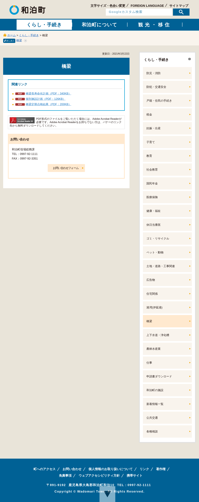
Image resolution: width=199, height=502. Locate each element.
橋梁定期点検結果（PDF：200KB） (48, 104)
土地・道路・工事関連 (160, 266)
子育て (150, 142)
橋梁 (19, 40)
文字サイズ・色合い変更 (107, 5)
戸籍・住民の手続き (159, 100)
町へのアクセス (44, 469)
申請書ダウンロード (159, 376)
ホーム (11, 35)
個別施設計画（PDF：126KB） (46, 98)
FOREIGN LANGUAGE (147, 5)
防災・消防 (153, 73)
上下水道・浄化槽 (157, 335)
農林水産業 (153, 348)
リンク (144, 469)
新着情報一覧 (154, 404)
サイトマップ (178, 5)
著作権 (161, 469)
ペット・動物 (154, 252)
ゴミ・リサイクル (157, 238)
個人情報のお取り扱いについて (110, 469)
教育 (149, 155)
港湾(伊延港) (154, 307)
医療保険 (152, 197)
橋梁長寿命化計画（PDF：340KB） (48, 93)
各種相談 (152, 431)
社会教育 (152, 169)
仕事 (149, 362)
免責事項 (65, 475)
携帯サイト (134, 475)
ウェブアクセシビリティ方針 (99, 475)
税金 (149, 114)
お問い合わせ (72, 469)
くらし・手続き (29, 35)
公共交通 (152, 417)
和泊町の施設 (154, 390)
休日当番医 (153, 224)
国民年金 (152, 183)
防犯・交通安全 (156, 87)
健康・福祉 (153, 211)
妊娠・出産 (153, 128)
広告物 (150, 279)
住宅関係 (152, 293)
